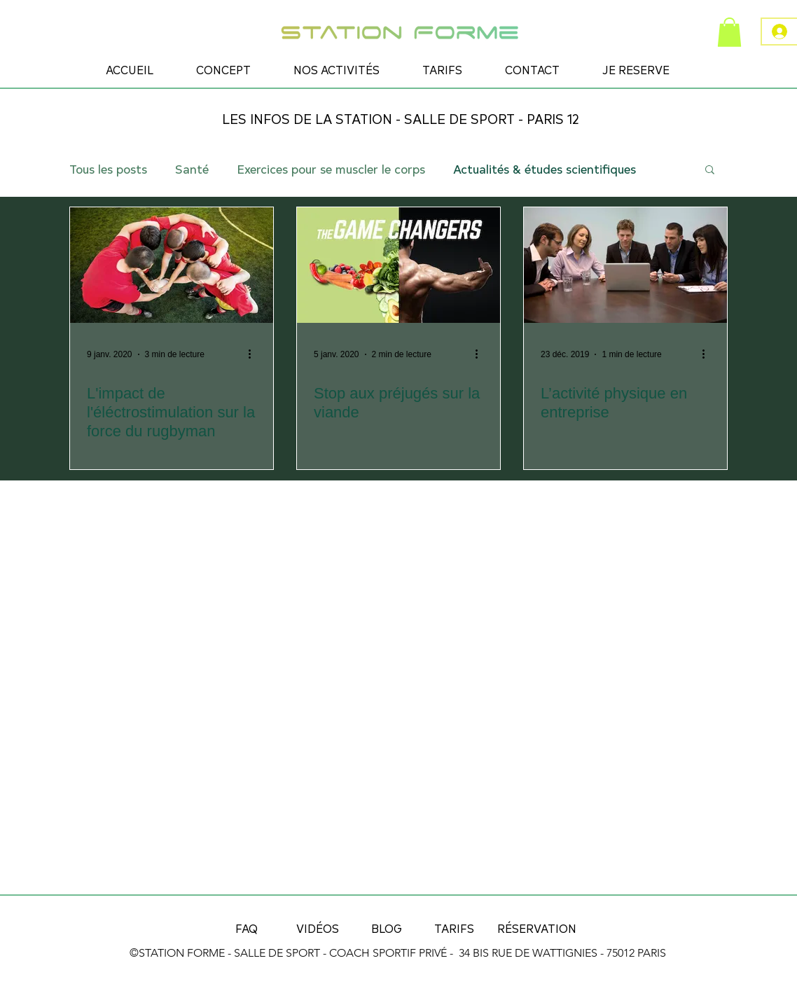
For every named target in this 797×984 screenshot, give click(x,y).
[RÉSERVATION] (537, 928)
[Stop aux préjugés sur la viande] (398, 265)
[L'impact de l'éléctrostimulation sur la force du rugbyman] (171, 265)
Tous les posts (108, 168)
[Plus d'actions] (254, 354)
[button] (729, 32)
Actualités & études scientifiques (544, 168)
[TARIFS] (454, 928)
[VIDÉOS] (317, 928)
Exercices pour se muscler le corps (331, 168)
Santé (192, 168)
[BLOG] (387, 928)
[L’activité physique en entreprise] (625, 265)
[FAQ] (247, 928)
